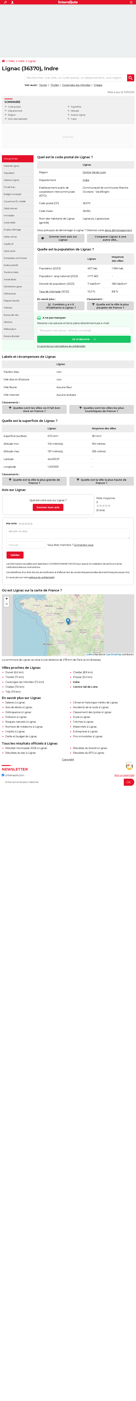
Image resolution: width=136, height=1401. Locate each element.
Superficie (76, 106)
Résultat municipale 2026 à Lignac (26, 748)
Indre (21, 61)
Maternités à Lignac (85, 726)
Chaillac (77, 672)
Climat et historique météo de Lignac (95, 702)
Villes (11, 61)
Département (15, 110)
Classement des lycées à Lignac (92, 712)
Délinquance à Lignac (18, 712)
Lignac (32, 61)
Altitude (75, 110)
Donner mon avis (48, 507)
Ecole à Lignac (81, 717)
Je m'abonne (81, 339)
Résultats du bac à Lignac (20, 752)
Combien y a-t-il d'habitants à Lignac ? (61, 306)
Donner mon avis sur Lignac (63, 238)
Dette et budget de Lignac (21, 736)
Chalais (98, 85)
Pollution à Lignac (16, 717)
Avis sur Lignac (78, 115)
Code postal (14, 106)
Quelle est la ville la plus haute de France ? (103, 481)
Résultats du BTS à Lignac (88, 752)
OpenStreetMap (113, 654)
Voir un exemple (124, 775)
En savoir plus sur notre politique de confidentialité (61, 346)
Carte (74, 119)
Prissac (77, 677)
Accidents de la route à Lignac (91, 707)
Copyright (68, 759)
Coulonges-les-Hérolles (76, 85)
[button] (68, 621)
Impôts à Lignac (15, 731)
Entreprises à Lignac (85, 731)
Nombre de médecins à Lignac (24, 726)
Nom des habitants (17, 119)
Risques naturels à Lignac (20, 721)
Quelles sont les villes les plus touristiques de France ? (103, 409)
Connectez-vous (84, 545)
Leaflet (89, 654)
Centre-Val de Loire (94, 172)
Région (12, 115)
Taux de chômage (50, 291)
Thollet (54, 85)
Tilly (7, 691)
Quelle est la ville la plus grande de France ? (36, 481)
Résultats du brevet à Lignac (90, 748)
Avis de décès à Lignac (18, 707)
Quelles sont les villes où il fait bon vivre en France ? (36, 409)
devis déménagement (118, 230)
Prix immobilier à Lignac (88, 736)
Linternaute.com (13, 775)
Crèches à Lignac (83, 721)
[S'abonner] (68, 782)
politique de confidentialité (41, 577)
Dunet (43, 85)
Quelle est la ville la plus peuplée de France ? (112, 306)
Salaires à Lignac (15, 702)
